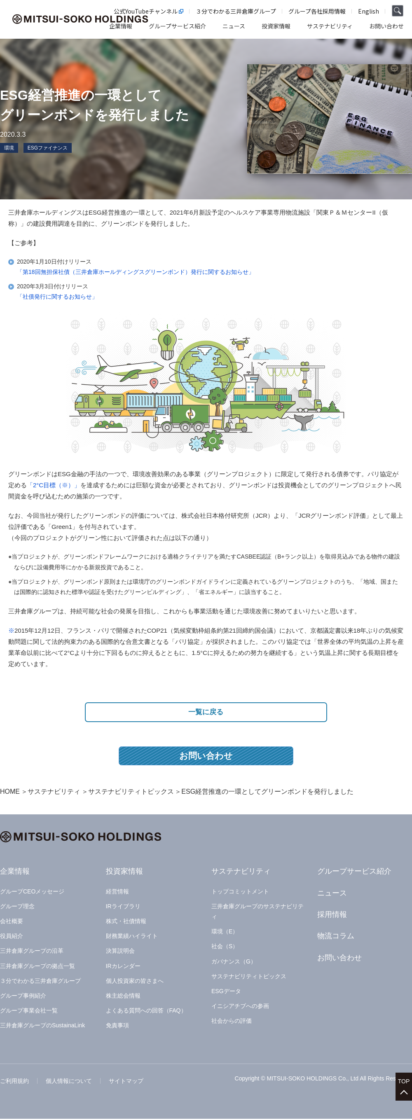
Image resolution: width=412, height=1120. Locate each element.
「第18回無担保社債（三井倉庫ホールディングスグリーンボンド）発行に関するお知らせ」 (135, 272)
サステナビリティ (54, 792)
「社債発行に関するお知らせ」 (57, 296)
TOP (404, 1079)
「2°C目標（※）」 (53, 485)
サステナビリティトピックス (131, 792)
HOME (10, 792)
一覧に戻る (206, 712)
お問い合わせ (206, 757)
